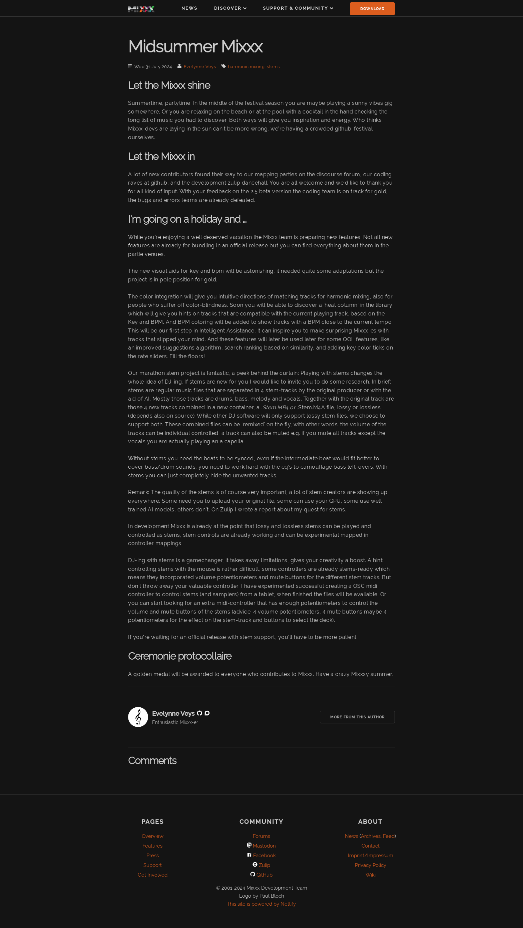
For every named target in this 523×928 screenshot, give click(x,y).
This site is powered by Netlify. (262, 904)
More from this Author (357, 717)
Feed (389, 836)
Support (152, 865)
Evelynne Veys (200, 66)
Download (372, 9)
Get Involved (152, 875)
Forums (261, 836)
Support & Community (295, 8)
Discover (227, 8)
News (189, 8)
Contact (371, 846)
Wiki (371, 875)
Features (152, 846)
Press (152, 856)
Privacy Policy (370, 865)
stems (273, 66)
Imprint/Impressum (370, 856)
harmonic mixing (246, 66)
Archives (371, 836)
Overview (152, 836)
